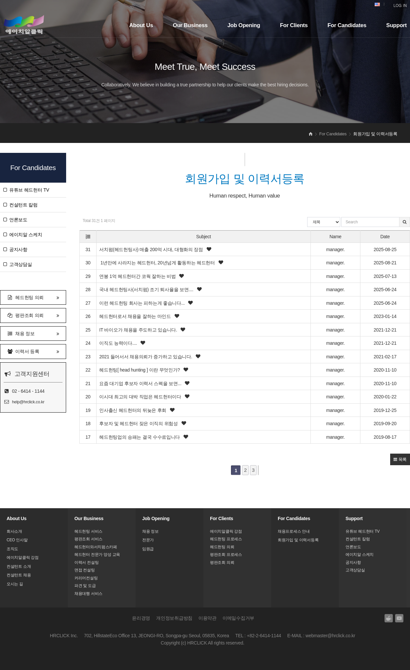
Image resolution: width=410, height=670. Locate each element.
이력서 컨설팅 (86, 562)
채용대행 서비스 (88, 593)
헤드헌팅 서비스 (88, 531)
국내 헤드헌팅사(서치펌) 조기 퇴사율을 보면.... (146, 289)
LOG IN (400, 5)
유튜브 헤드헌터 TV (26, 190)
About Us (141, 25)
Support (396, 25)
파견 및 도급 (85, 585)
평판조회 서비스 (88, 539)
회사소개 (14, 531)
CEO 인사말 (17, 540)
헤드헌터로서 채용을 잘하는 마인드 (135, 316)
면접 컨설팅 (84, 570)
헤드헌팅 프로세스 (226, 539)
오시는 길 (15, 584)
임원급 (148, 549)
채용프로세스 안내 (294, 531)
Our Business (190, 25)
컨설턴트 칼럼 (20, 204)
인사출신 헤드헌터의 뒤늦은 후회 (133, 410)
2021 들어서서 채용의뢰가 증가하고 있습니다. (146, 356)
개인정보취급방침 (174, 618)
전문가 (148, 540)
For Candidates (347, 25)
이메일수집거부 (238, 618)
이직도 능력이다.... (118, 343)
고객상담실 (17, 264)
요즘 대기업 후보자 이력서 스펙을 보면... (141, 383)
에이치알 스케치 (22, 234)
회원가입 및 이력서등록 (298, 540)
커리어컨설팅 (86, 578)
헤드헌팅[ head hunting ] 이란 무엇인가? (140, 370)
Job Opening (243, 25)
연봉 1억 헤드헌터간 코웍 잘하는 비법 (138, 276)
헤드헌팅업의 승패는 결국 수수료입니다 (140, 437)
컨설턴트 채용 (19, 575)
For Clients (294, 25)
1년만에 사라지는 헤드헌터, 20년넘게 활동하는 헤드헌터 (157, 263)
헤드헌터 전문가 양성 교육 (97, 554)
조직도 (12, 549)
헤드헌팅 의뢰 (33, 297)
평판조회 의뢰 (33, 315)
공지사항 (15, 249)
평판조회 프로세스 (226, 554)
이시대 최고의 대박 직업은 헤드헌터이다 (140, 396)
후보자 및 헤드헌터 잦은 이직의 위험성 (139, 423)
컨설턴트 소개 (19, 566)
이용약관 (207, 618)
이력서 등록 (33, 351)
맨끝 (258, 470)
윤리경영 (141, 618)
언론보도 (15, 219)
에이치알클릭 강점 (23, 557)
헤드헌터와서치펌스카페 (95, 547)
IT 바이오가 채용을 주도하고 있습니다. (138, 330)
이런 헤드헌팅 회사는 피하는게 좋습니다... (142, 303)
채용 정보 (33, 333)
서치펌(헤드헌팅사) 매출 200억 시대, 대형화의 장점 (151, 249)
